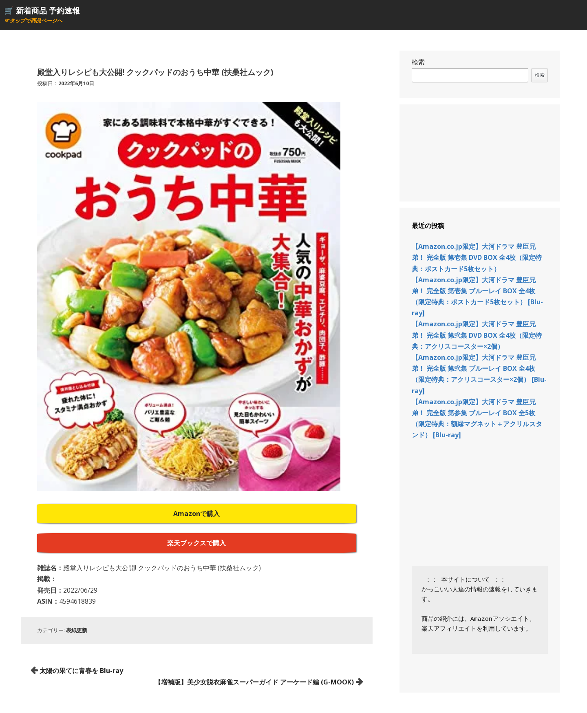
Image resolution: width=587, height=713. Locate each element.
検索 (418, 62)
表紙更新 (76, 630)
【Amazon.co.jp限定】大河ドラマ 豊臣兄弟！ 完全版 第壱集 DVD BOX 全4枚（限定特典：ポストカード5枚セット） (477, 257)
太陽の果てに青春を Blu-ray (81, 670)
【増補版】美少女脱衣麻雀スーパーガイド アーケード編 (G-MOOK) (254, 682)
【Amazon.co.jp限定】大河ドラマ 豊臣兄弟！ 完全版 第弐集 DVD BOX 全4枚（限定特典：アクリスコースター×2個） (477, 334)
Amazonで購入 (196, 513)
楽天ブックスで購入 (196, 542)
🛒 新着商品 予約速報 (42, 10)
